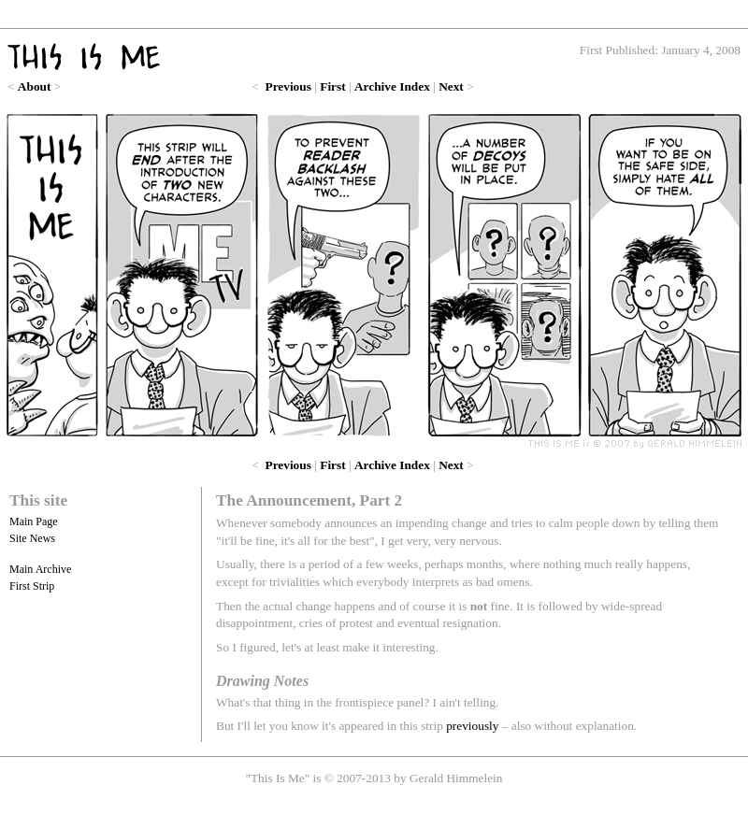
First (332, 86)
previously (472, 726)
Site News (32, 538)
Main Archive (40, 569)
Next (451, 86)
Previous (288, 86)
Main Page (33, 521)
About (34, 86)
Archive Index (392, 86)
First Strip (31, 586)
